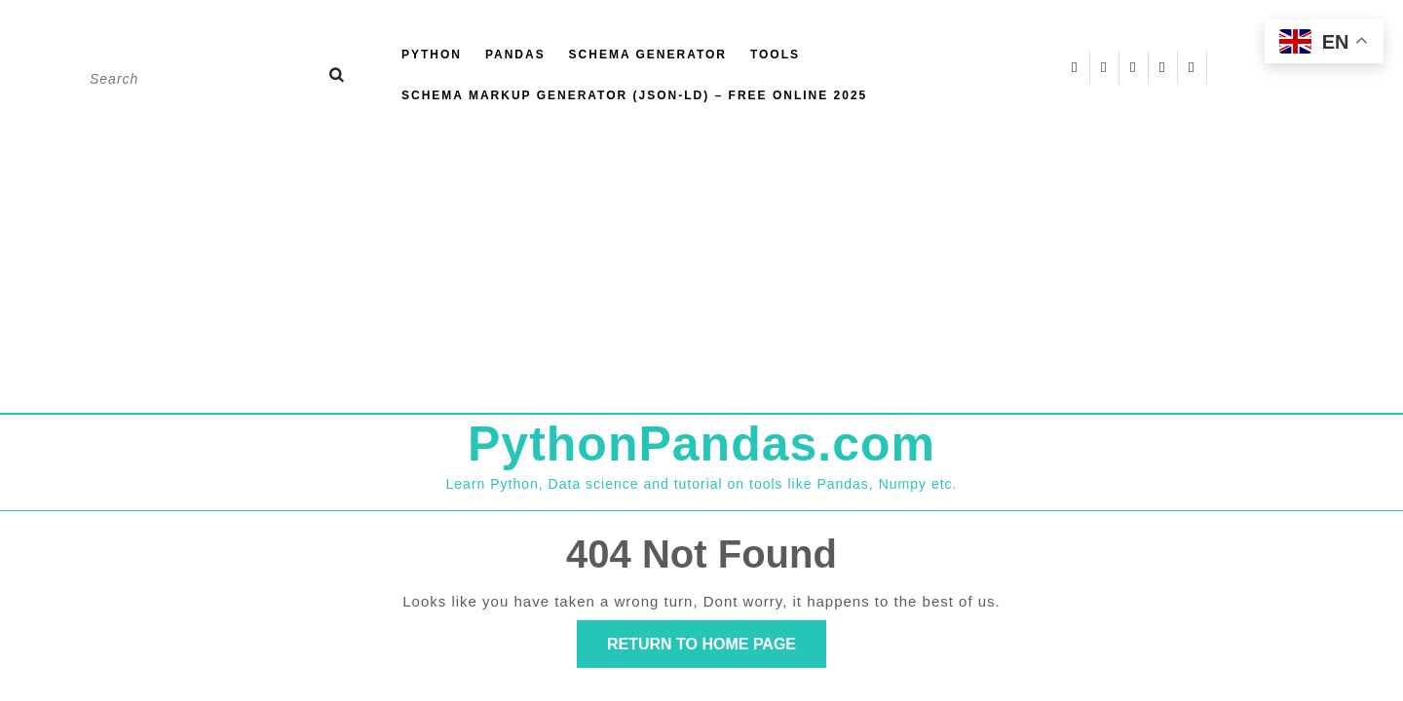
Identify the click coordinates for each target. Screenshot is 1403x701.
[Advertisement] (701, 266)
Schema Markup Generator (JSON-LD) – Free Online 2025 (634, 95)
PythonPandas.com (701, 444)
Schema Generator (648, 54)
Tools (775, 54)
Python (431, 54)
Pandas (515, 54)
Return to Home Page (716, 650)
